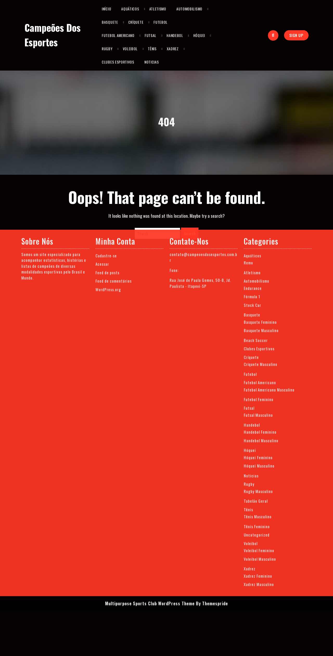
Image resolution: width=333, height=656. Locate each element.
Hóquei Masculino (259, 376)
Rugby (107, 48)
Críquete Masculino (260, 275)
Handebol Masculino (261, 351)
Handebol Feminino (260, 342)
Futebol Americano (118, 35)
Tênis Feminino (257, 437)
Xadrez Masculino (259, 495)
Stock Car (252, 215)
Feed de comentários (113, 191)
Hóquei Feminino (258, 368)
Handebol (174, 35)
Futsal (150, 35)
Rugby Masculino (258, 401)
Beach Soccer (256, 250)
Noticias (151, 62)
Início (106, 8)
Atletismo (157, 8)
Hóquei (199, 35)
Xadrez (173, 48)
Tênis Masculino (258, 427)
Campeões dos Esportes (52, 34)
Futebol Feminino (258, 310)
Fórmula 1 (252, 207)
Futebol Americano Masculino (269, 300)
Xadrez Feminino (258, 486)
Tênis (152, 48)
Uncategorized (257, 445)
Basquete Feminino (260, 232)
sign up (296, 35)
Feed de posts (107, 183)
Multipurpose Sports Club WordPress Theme (150, 513)
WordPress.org (108, 200)
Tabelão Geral (256, 411)
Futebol (160, 22)
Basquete (110, 22)
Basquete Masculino (261, 241)
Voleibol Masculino (260, 469)
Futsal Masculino (258, 325)
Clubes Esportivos (118, 62)
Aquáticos (130, 8)
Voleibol (130, 48)
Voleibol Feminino (259, 461)
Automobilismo (189, 8)
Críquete (136, 22)
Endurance (253, 198)
